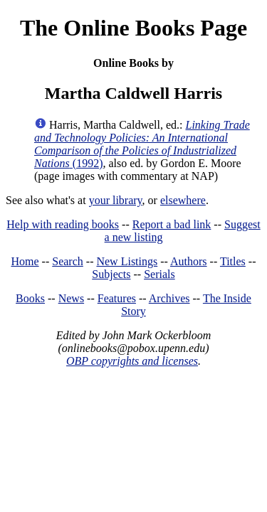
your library (115, 200)
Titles (233, 261)
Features (117, 298)
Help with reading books (62, 224)
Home (25, 261)
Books (30, 298)
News (71, 298)
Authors (188, 261)
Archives (169, 298)
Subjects (111, 274)
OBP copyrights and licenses (132, 361)
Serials (159, 274)
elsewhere (183, 200)
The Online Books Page (133, 28)
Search (67, 261)
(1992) (142, 144)
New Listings (126, 261)
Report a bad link (171, 224)
